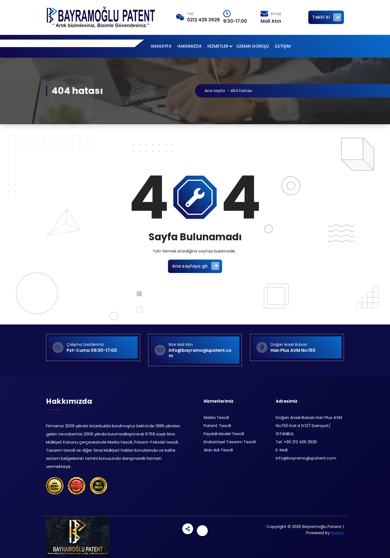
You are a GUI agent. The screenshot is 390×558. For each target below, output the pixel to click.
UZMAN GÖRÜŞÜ (252, 46)
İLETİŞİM (283, 46)
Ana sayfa (216, 90)
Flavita (337, 533)
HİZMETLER (217, 46)
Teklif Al (326, 17)
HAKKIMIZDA (189, 46)
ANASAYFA (161, 46)
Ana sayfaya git (195, 267)
